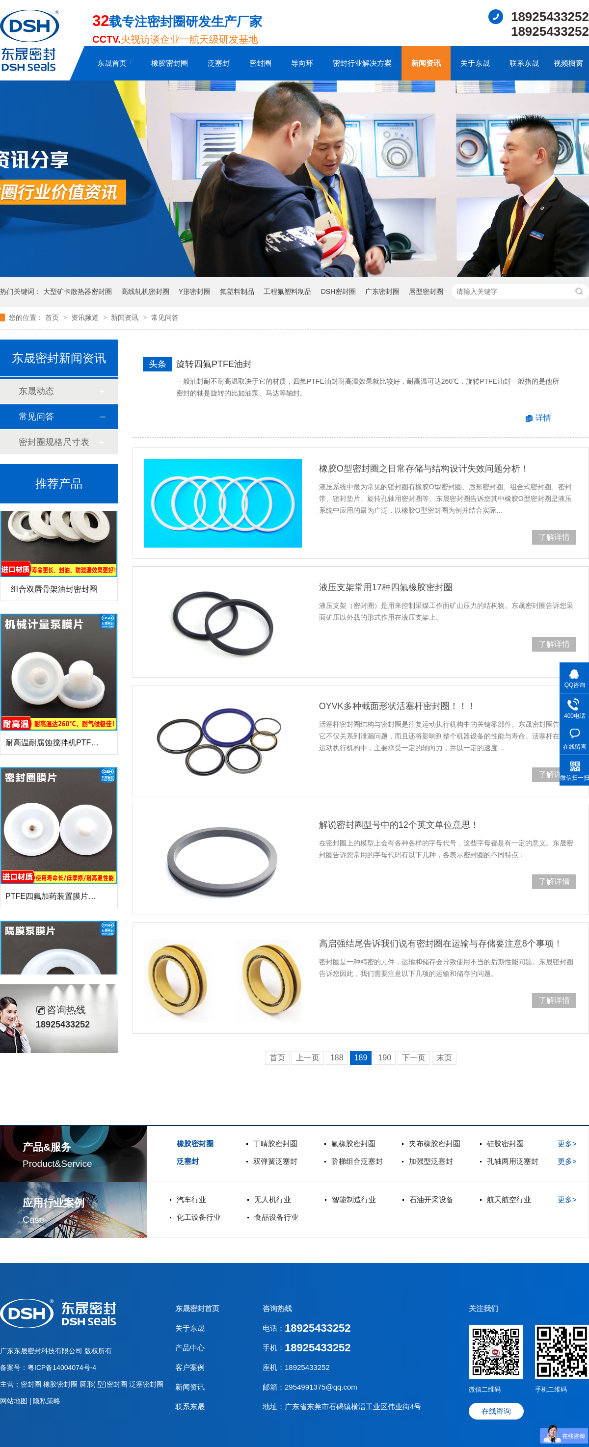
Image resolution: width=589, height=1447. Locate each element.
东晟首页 (112, 63)
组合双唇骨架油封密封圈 (54, 592)
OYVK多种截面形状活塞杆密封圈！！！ (397, 706)
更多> (567, 1143)
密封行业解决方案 (362, 63)
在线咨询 (496, 1411)
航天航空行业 (509, 1199)
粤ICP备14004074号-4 (61, 1367)
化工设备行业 (199, 1217)
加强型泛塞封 (431, 1161)
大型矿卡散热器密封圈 (77, 291)
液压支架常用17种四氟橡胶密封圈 (386, 587)
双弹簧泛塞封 (275, 1161)
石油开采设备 (431, 1199)
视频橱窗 (568, 63)
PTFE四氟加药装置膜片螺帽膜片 (62, 899)
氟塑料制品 (237, 291)
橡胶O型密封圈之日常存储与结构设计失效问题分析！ (424, 469)
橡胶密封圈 (169, 63)
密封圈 (260, 63)
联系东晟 (524, 63)
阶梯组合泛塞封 (357, 1161)
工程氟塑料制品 (288, 291)
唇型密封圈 (426, 291)
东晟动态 (36, 391)
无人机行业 (272, 1199)
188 (337, 1057)
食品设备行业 (276, 1217)
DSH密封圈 (338, 291)
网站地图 (14, 1401)
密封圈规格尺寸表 (54, 442)
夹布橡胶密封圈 (434, 1143)
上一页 (308, 1057)
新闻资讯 (426, 63)
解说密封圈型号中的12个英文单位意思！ (399, 825)
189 (361, 1057)
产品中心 (190, 1347)
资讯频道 (86, 317)
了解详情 (554, 537)
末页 (444, 1057)
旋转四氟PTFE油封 (214, 364)
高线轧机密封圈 (145, 291)
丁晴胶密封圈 (275, 1143)
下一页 (414, 1057)
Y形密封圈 (195, 291)
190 (384, 1057)
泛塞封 (219, 63)
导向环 (302, 63)
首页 (53, 317)
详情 (543, 418)
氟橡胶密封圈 (353, 1143)
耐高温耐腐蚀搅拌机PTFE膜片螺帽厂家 (74, 745)
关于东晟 (475, 63)
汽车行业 (191, 1199)
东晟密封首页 (197, 1308)
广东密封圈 (382, 291)
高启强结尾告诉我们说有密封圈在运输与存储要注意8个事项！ (440, 943)
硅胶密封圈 (505, 1143)
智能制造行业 (354, 1199)
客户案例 (190, 1367)
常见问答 (165, 317)
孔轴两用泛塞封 (512, 1161)
